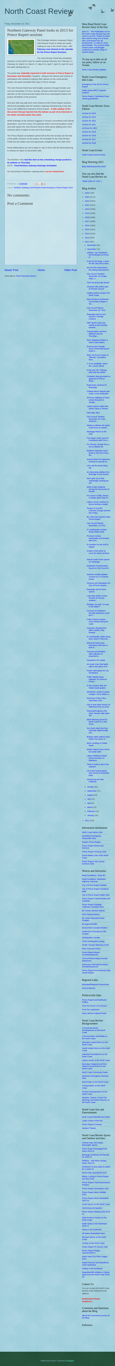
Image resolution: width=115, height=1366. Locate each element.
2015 (87, 229)
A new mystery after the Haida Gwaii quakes (97, 687)
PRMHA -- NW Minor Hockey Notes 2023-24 (94, 1162)
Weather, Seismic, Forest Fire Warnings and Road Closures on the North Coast (95, 1100)
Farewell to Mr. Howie (96, 660)
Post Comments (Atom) (26, 276)
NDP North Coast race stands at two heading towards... (97, 325)
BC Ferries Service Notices (93, 911)
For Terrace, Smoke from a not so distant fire (98, 445)
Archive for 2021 (89, 124)
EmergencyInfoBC (89, 924)
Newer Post (11, 269)
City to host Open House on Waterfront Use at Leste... (98, 706)
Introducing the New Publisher (95, 780)
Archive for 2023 (89, 117)
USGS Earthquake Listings (93, 941)
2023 (87, 197)
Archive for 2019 (89, 132)
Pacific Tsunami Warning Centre (95, 945)
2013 (87, 238)
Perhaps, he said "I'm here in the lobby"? (98, 605)
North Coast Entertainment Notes (96, 1117)
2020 (87, 209)
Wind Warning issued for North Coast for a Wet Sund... (97, 722)
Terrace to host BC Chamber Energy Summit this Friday (98, 510)
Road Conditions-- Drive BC (94, 875)
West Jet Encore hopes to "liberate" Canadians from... (98, 357)
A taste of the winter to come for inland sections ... (98, 553)
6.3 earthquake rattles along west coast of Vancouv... (98, 638)
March (90, 807)
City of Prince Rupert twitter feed (95, 895)
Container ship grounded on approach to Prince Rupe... (98, 378)
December (92, 245)
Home (41, 269)
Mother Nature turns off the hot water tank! (98, 750)
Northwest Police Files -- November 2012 (97, 699)
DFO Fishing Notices (91, 914)
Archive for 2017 (89, 139)
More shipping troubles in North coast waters (97, 341)
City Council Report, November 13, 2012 (96, 524)
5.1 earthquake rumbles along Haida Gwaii (97, 531)
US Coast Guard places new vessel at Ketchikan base (98, 773)
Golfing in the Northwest (92, 1268)
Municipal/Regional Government (95, 984)
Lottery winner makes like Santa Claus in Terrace (97, 407)
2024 (87, 193)
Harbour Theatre (89, 1128)
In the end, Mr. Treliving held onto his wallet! (97, 371)
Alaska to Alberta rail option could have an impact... (98, 426)
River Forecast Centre (91, 949)
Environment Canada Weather (95, 928)
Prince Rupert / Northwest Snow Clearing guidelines (95, 97)
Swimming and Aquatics (92, 1208)
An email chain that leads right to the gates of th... (98, 665)
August (90, 795)
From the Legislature (90, 1010)
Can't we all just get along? (98, 282)
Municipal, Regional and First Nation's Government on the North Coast (94, 1066)
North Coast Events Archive (93, 155)
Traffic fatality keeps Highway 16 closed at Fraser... (97, 679)
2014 (87, 234)
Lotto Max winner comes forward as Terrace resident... (97, 598)
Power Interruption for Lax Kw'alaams (98, 672)
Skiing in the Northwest (92, 1230)
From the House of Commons (94, 1006)
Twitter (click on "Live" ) (92, 181)
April (89, 803)
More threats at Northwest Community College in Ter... (98, 301)
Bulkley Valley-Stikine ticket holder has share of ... (98, 738)
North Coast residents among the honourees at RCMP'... (98, 489)
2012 (87, 242)
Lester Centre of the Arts (92, 1121)
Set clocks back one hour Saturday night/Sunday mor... (97, 730)
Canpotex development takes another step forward (96, 630)
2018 (87, 217)
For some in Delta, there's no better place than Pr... (98, 497)
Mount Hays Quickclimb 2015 (94, 1173)
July (89, 799)
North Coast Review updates (94, 70)
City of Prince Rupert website (94, 885)
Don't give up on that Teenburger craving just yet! (98, 480)
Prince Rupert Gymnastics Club (95, 1189)
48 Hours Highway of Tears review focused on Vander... (98, 400)
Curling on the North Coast (93, 1243)
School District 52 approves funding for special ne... (98, 460)
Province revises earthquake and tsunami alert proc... (98, 538)
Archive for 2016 (89, 143)
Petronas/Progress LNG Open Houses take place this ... (98, 713)
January (90, 815)
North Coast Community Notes (95, 1072)
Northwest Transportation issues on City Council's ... (98, 568)
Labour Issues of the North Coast (96, 1060)
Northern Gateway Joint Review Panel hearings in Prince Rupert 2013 (43, 188)
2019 (87, 213)
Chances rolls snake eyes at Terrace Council (98, 288)
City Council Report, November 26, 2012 (96, 309)
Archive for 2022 (89, 121)
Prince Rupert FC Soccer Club (95, 1247)
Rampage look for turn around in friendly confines (96, 316)
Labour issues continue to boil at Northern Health (98, 503)
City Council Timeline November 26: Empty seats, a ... (97, 276)
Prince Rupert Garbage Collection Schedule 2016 (93, 906)
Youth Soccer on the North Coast (96, 1204)
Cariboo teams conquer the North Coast (98, 294)
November (92, 249)
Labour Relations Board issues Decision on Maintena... (97, 758)
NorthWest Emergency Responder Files (91, 837)
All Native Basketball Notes (93, 1233)
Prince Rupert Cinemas (92, 1124)
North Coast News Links (92, 832)
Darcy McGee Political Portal (94, 1013)
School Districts (88, 988)
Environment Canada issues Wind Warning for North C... (98, 348)
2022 (87, 201)
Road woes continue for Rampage (97, 386)
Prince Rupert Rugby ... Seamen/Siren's (92, 1252)
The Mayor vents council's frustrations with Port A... (98, 439)
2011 (87, 820)
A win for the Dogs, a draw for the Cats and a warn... (98, 262)
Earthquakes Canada (91, 938)
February (91, 811)
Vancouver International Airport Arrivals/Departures (95, 965)
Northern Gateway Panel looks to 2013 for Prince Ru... (98, 453)
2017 (87, 221)
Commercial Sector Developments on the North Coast (93, 1030)
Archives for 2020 (89, 128)
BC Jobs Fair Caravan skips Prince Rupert (98, 518)
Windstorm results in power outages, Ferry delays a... (98, 693)
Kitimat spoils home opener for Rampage (98, 560)
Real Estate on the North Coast (95, 1082)
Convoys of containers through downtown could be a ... (98, 613)
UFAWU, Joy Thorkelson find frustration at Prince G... (98, 255)
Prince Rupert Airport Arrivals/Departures (91, 953)
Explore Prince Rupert (91, 842)
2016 (87, 225)
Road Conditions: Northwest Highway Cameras (94, 880)
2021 (87, 205)
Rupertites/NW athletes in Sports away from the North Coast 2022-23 (96, 1274)
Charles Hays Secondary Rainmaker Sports (92, 1144)
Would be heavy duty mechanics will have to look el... (97, 645)
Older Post (70, 269)
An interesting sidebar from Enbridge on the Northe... (98, 473)
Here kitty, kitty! (93, 413)
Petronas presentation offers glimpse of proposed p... (96, 654)
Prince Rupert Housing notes (94, 852)
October (90, 787)
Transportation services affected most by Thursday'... (96, 333)
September (92, 791)
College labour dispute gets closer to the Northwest (98, 392)
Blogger (70, 1361)
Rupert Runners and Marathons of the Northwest (95, 1264)
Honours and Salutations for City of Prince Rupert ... (98, 584)
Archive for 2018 (89, 136)
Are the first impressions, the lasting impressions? (98, 269)
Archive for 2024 (89, 113)
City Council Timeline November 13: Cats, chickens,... (96, 419)
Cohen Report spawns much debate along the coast (97, 621)
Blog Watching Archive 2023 (94, 166)
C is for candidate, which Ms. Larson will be (97, 365)
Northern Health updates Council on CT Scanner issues (97, 576)
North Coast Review (39, 11)
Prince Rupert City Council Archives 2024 (93, 862)
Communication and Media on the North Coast (94, 1037)
